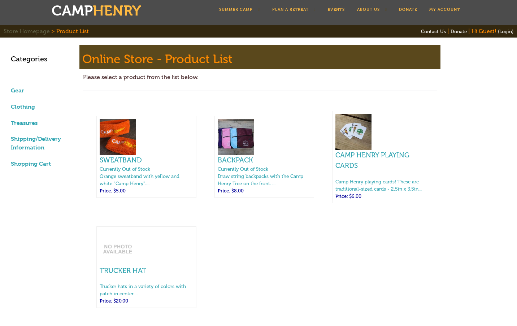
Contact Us (433, 31)
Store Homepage (27, 31)
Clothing (23, 106)
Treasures (24, 122)
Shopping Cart (31, 163)
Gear (17, 90)
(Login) (505, 31)
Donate (459, 31)
